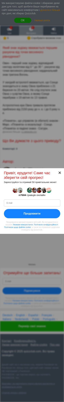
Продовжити (32, 213)
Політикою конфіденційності (46, 225)
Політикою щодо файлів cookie (17, 227)
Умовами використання (23, 225)
